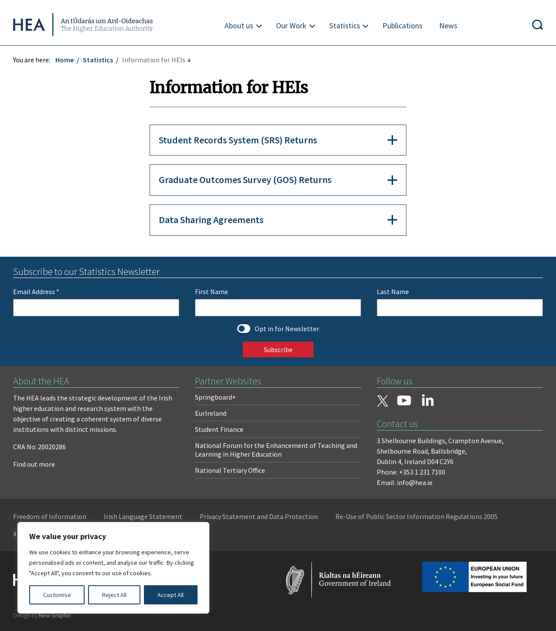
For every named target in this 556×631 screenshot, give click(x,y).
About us (239, 25)
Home (64, 59)
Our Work (291, 25)
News (448, 25)
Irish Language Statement (143, 516)
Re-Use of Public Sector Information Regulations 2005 (416, 516)
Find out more (34, 464)
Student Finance (219, 429)
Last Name (393, 291)
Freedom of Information (49, 516)
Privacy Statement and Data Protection (259, 516)
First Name (211, 291)
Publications (402, 25)
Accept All (170, 595)
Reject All (114, 595)
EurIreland (210, 413)
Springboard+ (215, 397)
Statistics (344, 25)
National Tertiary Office (230, 470)
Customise (57, 595)
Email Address (36, 291)
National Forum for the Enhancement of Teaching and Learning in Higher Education (276, 449)
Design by (42, 615)
